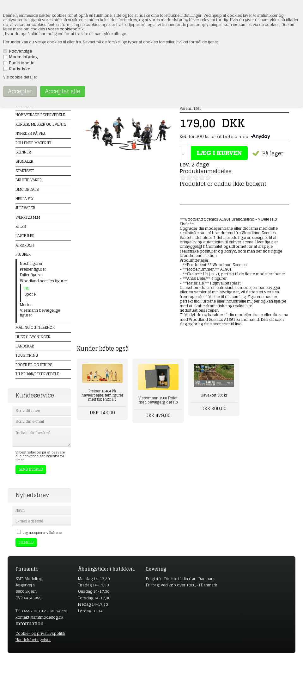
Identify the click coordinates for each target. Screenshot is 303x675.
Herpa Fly (24, 198)
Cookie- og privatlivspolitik (40, 633)
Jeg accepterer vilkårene (42, 532)
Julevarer (25, 207)
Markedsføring (23, 57)
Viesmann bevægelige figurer (40, 313)
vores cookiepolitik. (66, 29)
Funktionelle (21, 63)
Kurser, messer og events (40, 124)
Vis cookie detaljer (20, 77)
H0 (26, 288)
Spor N (30, 294)
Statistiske (19, 69)
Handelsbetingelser (33, 639)
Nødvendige (20, 51)
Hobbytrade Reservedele (40, 114)
